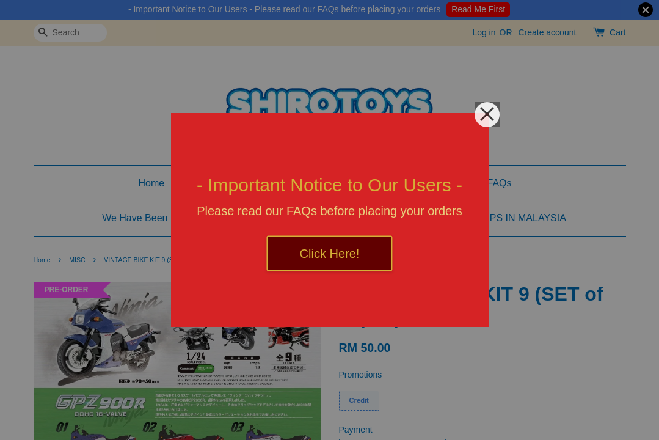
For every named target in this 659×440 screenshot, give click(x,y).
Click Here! (330, 253)
